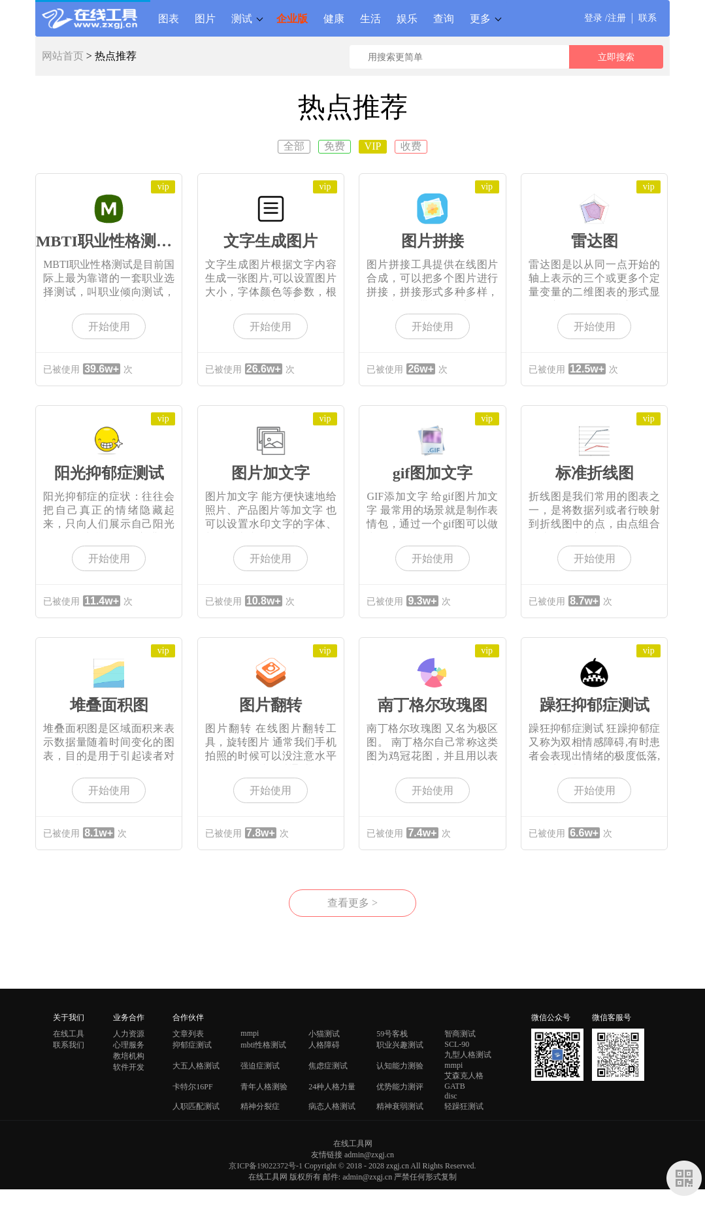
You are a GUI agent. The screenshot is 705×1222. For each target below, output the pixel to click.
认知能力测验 (399, 1065)
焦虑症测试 (328, 1065)
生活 (370, 18)
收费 (411, 146)
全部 (294, 146)
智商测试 (460, 1033)
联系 (647, 18)
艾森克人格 (464, 1075)
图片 (205, 18)
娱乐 (407, 18)
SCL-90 (456, 1044)
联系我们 (68, 1044)
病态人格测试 (331, 1106)
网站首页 (63, 55)
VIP (373, 146)
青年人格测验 (263, 1086)
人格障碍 (324, 1044)
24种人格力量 (331, 1086)
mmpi (249, 1033)
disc (450, 1095)
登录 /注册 (604, 18)
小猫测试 (324, 1033)
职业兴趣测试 (399, 1044)
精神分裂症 (260, 1106)
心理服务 (128, 1044)
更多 (480, 18)
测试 (241, 18)
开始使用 (109, 326)
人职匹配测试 (196, 1106)
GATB (454, 1086)
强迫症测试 (260, 1065)
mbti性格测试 (263, 1044)
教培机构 (128, 1056)
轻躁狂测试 (464, 1106)
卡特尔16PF (192, 1086)
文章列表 (188, 1033)
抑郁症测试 (192, 1044)
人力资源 (128, 1033)
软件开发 (128, 1067)
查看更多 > (352, 902)
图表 (168, 18)
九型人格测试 (467, 1054)
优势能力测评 (399, 1086)
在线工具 (68, 1033)
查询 (443, 18)
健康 (333, 18)
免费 (334, 146)
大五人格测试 (196, 1065)
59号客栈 (392, 1033)
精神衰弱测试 (399, 1106)
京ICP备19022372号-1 (266, 1165)
